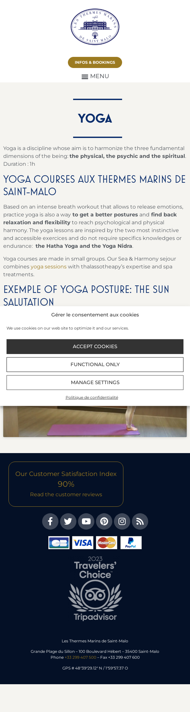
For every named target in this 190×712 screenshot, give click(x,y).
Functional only (95, 364)
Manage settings (95, 382)
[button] (95, 76)
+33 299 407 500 (80, 657)
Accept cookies (95, 346)
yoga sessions (49, 266)
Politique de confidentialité (92, 397)
